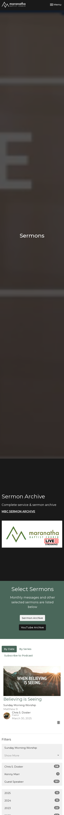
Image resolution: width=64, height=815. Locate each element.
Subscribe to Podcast (18, 655)
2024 (32, 800)
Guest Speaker (32, 781)
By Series (25, 649)
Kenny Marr (32, 774)
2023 (32, 808)
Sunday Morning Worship (20, 747)
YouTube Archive (32, 627)
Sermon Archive (32, 618)
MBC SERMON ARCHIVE (18, 511)
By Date (9, 649)
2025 (32, 793)
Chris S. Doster (32, 766)
